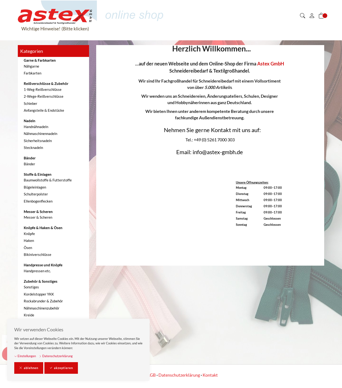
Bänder (29, 164)
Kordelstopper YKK (39, 294)
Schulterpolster (36, 194)
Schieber (30, 103)
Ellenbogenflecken (38, 201)
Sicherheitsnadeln (38, 141)
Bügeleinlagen (35, 187)
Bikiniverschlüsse (37, 254)
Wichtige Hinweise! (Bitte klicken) (55, 28)
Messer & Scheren (38, 217)
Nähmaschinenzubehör (41, 308)
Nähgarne (31, 66)
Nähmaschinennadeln (40, 133)
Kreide (29, 315)
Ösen (28, 247)
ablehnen (28, 368)
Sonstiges (31, 287)
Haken (29, 240)
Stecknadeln (33, 147)
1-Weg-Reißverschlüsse (43, 89)
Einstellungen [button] (25, 356)
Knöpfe (29, 233)
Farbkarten (32, 73)
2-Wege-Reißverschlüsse (43, 96)
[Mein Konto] (312, 16)
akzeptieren (61, 368)
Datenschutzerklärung (56, 356)
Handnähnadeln (36, 127)
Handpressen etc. (37, 271)
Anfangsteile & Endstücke (44, 110)
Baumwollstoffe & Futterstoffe (48, 180)
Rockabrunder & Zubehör (43, 301)
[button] (302, 16)
